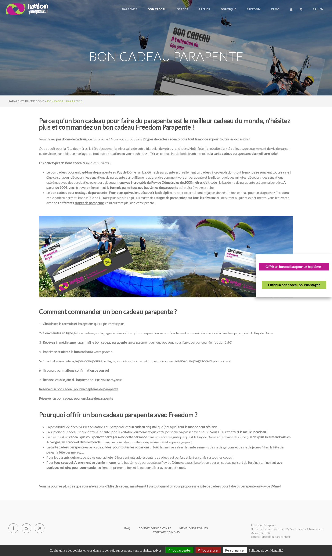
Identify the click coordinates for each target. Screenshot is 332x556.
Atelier (204, 9)
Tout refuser (208, 550)
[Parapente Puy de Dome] (27, 9)
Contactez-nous (166, 532)
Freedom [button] (254, 9)
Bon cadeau (157, 9)
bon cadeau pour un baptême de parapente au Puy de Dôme (93, 172)
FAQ (127, 528)
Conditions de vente (154, 528)
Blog (275, 9)
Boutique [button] (228, 9)
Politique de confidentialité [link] (266, 550)
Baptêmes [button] (129, 9)
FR (314, 9)
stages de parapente (89, 203)
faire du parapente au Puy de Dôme (254, 486)
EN (321, 9)
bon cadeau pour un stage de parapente (78, 192)
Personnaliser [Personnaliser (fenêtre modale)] (235, 550)
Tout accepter (179, 550)
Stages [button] (182, 9)
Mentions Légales (193, 528)
